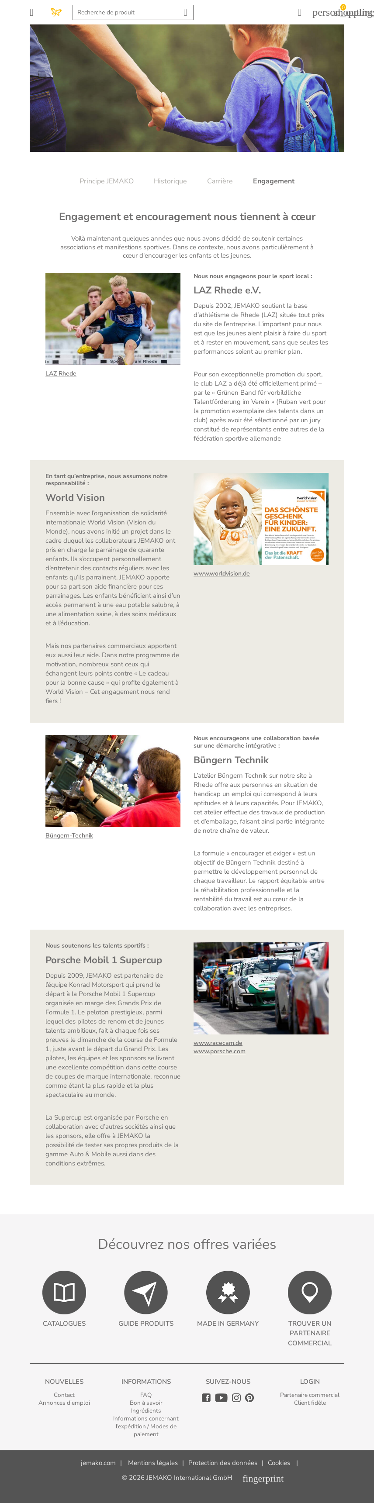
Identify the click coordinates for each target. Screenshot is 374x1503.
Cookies (279, 1462)
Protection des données (222, 1462)
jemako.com (98, 1462)
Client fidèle (310, 1403)
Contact (64, 1395)
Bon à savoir (146, 1403)
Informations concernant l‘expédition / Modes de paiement (146, 1426)
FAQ (146, 1395)
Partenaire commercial (309, 1395)
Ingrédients (146, 1410)
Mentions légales (153, 1462)
